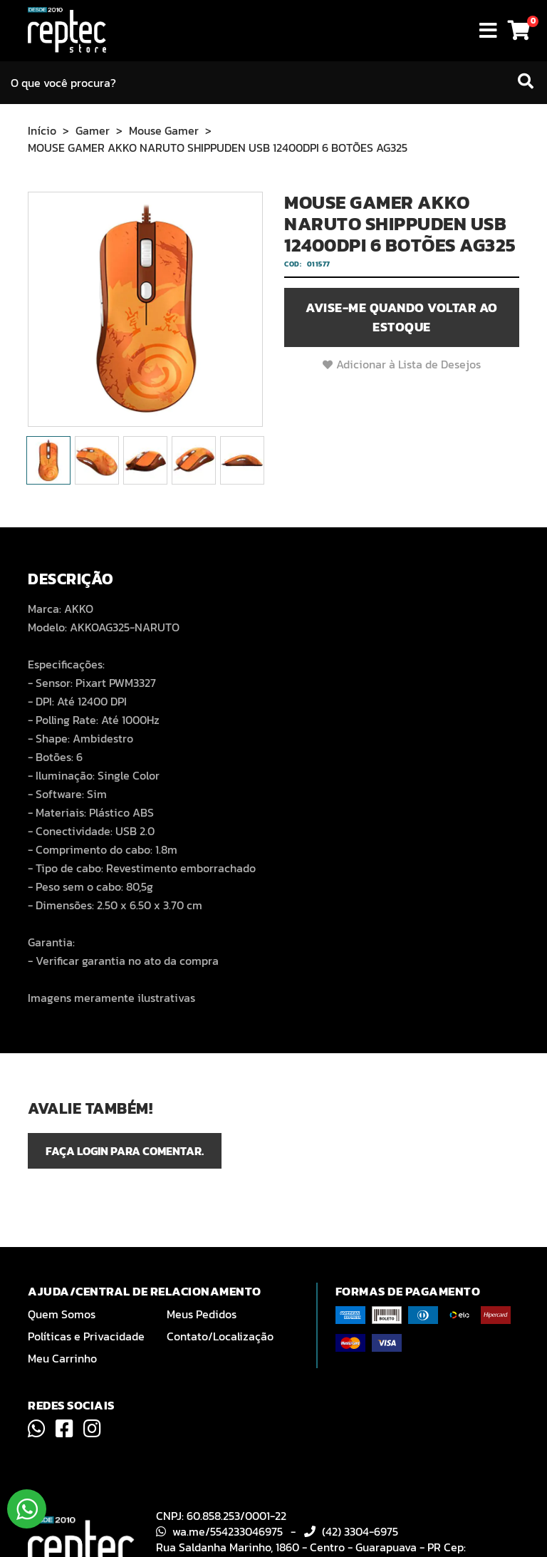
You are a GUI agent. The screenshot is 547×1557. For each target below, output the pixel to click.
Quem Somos (61, 1314)
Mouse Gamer (164, 130)
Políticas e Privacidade (86, 1336)
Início (42, 130)
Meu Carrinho (62, 1358)
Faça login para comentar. (125, 1150)
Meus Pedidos (201, 1314)
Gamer (92, 130)
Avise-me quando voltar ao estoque (402, 317)
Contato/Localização (220, 1336)
